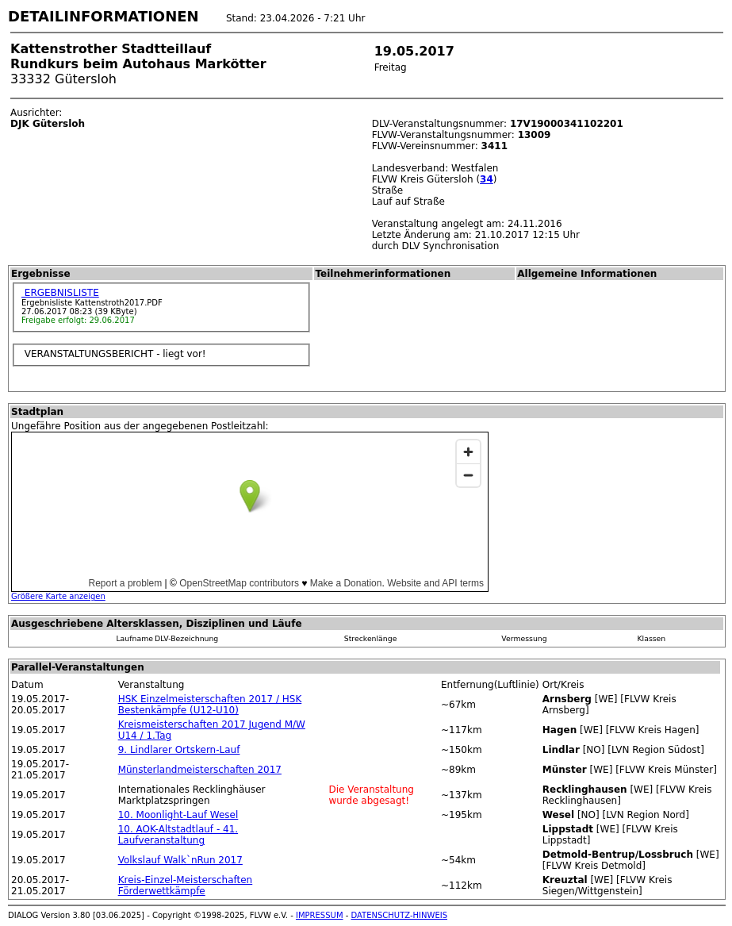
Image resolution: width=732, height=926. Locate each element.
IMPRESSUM (319, 915)
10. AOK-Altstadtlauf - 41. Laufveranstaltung (178, 835)
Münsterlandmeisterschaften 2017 (200, 769)
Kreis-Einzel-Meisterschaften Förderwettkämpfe (185, 885)
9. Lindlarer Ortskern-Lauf (179, 749)
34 (486, 179)
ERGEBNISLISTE (60, 292)
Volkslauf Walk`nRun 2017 (180, 860)
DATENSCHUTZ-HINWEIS (399, 915)
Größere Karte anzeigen (58, 596)
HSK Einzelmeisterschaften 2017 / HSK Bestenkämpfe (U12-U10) (210, 705)
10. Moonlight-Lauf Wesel (178, 814)
